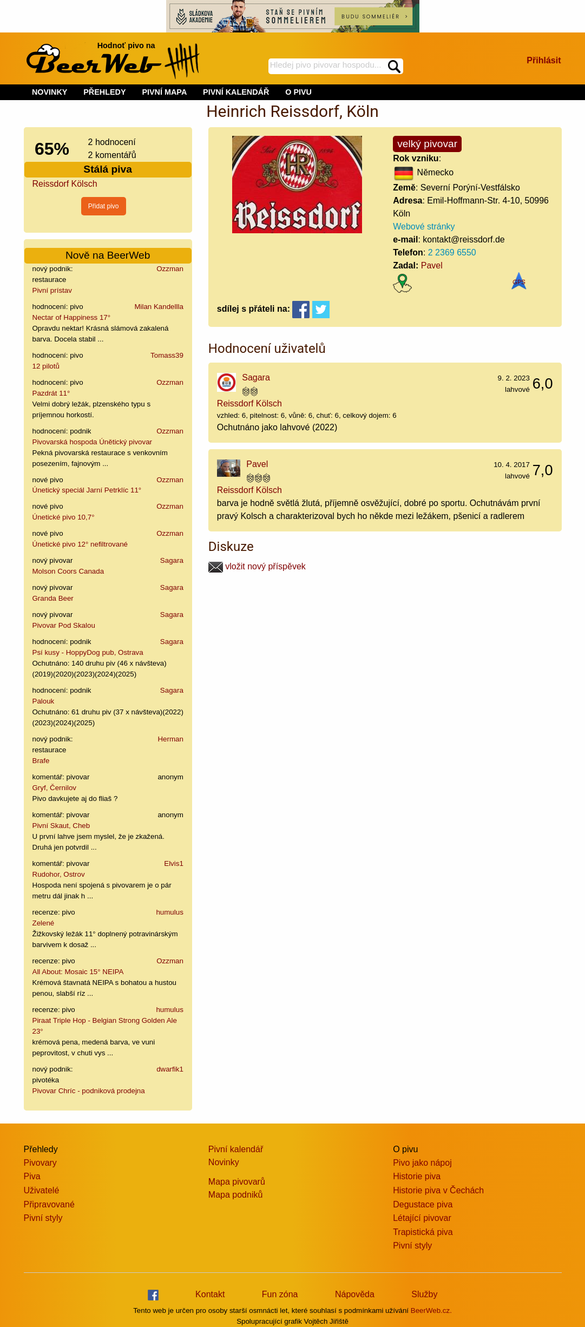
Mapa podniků (235, 1194)
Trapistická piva (423, 1232)
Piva (32, 1176)
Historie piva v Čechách (438, 1190)
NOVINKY (50, 92)
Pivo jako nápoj (422, 1162)
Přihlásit (544, 60)
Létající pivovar (422, 1218)
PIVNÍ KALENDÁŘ (236, 92)
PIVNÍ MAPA (164, 92)
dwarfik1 (169, 1069)
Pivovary (40, 1162)
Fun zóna (280, 1294)
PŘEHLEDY (104, 92)
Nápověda (354, 1294)
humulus (169, 912)
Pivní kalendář (235, 1149)
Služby (424, 1294)
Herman (170, 739)
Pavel (432, 265)
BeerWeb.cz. (431, 1310)
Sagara (171, 560)
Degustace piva (422, 1204)
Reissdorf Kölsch (64, 183)
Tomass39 (166, 355)
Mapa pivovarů (236, 1181)
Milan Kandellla (158, 307)
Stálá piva (107, 169)
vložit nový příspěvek (257, 566)
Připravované (49, 1204)
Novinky (223, 1162)
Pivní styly (43, 1218)
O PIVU (298, 92)
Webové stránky (424, 226)
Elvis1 (173, 863)
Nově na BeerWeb (107, 255)
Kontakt (210, 1294)
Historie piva (417, 1176)
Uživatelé (42, 1190)
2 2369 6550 (452, 252)
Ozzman (169, 269)
